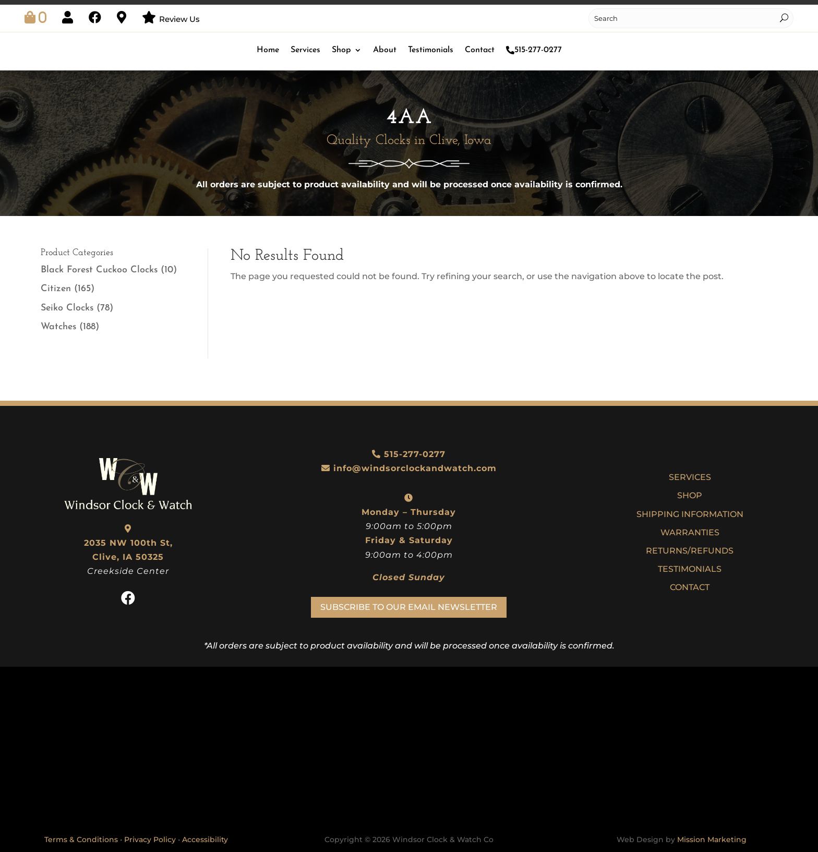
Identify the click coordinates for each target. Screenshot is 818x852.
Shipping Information (689, 514)
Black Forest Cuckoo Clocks (99, 270)
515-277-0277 (534, 50)
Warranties (689, 532)
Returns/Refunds (689, 551)
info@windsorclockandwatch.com (415, 468)
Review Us (179, 19)
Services (305, 50)
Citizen (56, 289)
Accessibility (205, 839)
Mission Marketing (712, 839)
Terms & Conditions (81, 839)
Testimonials (430, 50)
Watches (58, 327)
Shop (341, 50)
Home (268, 50)
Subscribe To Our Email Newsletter (408, 607)
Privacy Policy (150, 839)
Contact (480, 50)
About (384, 50)
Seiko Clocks (67, 308)
